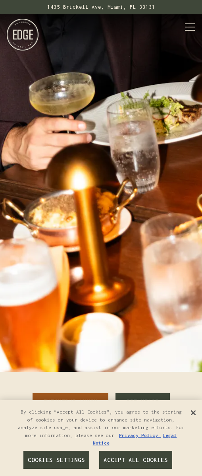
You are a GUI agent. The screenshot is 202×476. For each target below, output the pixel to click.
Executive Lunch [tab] (70, 386)
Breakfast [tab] (143, 386)
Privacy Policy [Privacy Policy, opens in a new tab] (140, 435)
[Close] (193, 413)
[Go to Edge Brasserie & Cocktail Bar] (101, 7)
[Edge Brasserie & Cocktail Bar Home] (22, 34)
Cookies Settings (56, 460)
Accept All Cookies (136, 460)
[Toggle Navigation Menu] (190, 27)
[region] (101, 438)
